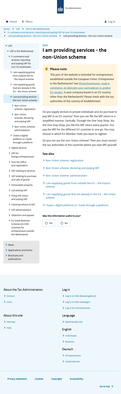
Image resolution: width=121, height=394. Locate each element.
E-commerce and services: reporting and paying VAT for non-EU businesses (46, 32)
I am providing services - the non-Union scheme (32, 35)
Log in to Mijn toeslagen (77, 301)
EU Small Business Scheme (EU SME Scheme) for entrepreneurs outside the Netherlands (22, 227)
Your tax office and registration (19, 163)
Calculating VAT (19, 190)
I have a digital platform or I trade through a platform (23, 139)
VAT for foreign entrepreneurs (22, 155)
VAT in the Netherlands (37, 28)
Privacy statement (17, 378)
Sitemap (11, 321)
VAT (18, 28)
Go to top (105, 386)
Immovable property (22, 184)
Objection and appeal (22, 215)
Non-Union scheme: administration (24, 128)
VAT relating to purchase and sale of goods (23, 178)
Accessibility (76, 378)
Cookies (39, 378)
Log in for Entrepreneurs (77, 307)
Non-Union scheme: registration (25, 107)
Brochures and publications (15, 257)
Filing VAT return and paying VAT (19, 197)
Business (69, 341)
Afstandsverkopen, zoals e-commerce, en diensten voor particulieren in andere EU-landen (80, 88)
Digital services (19, 147)
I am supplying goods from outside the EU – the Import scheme (78, 184)
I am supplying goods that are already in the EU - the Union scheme (25, 88)
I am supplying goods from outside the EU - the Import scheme (24, 76)
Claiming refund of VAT (23, 204)
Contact (11, 295)
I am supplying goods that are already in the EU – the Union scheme (81, 195)
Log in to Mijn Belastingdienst (80, 295)
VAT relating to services (23, 170)
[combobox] (80, 21)
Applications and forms (20, 250)
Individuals (71, 335)
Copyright (56, 378)
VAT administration (21, 209)
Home (6, 28)
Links (9, 301)
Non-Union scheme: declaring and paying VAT (23, 118)
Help (9, 327)
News (11, 244)
